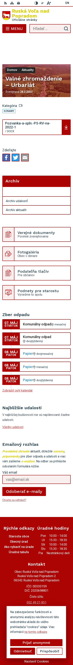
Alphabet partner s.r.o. (54, 645)
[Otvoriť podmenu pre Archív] (65, 170)
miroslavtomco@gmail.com (36, 589)
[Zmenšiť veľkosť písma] (43, 3)
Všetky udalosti (12, 405)
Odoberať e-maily (24, 469)
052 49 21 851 (37, 581)
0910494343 (36, 585)
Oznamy (9, 89)
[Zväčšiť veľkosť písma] (49, 3)
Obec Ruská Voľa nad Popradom (48, 650)
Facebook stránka (37, 594)
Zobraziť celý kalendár (17, 369)
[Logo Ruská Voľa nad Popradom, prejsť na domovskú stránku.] (36, 15)
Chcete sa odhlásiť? (14, 478)
